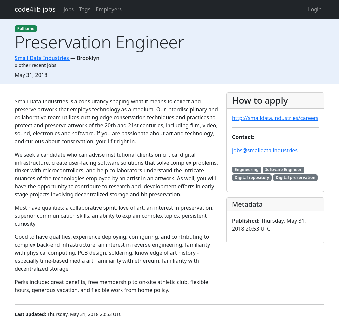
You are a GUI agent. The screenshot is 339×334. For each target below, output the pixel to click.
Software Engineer (283, 169)
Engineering (247, 169)
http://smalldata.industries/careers (275, 118)
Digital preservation (295, 177)
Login (315, 9)
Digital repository (252, 177)
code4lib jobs (35, 9)
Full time (25, 28)
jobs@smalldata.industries (265, 150)
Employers (109, 9)
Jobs (69, 9)
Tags (84, 9)
